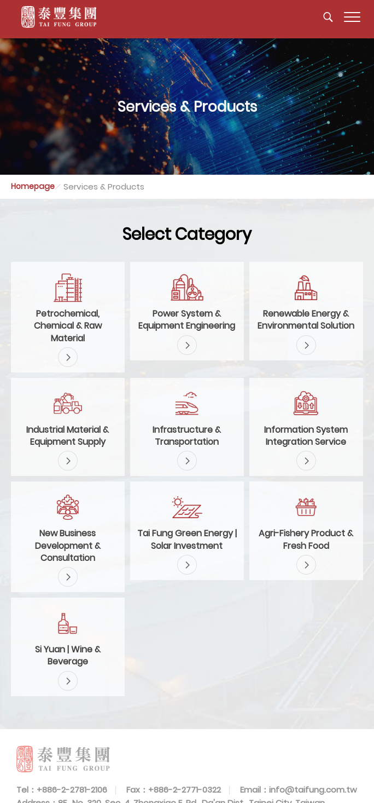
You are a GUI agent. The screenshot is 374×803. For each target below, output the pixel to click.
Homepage (33, 186)
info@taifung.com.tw (313, 789)
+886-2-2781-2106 (72, 789)
